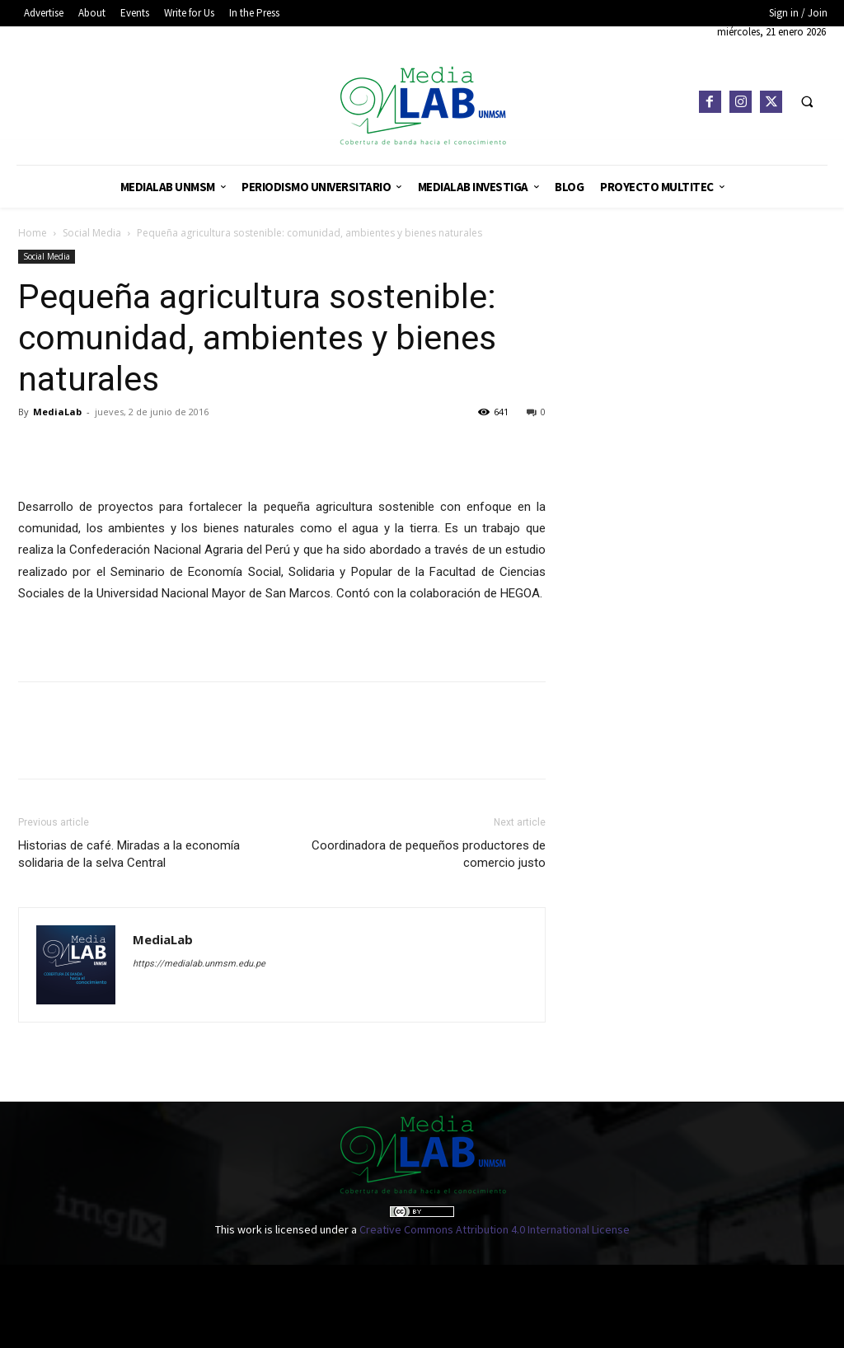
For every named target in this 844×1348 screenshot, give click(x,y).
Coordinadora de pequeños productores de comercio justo (429, 854)
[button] (807, 102)
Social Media (92, 233)
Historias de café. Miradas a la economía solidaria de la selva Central (129, 854)
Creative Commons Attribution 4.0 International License (494, 1229)
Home (32, 233)
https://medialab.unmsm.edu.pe (199, 963)
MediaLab (57, 411)
